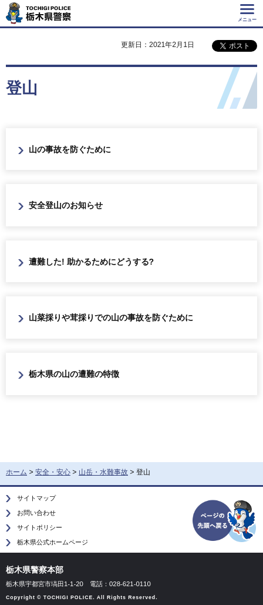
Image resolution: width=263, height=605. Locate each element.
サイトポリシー (39, 527)
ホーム (16, 472)
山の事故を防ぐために (70, 149)
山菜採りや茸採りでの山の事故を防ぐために (111, 317)
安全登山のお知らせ (66, 205)
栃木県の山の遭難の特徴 (74, 374)
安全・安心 (52, 472)
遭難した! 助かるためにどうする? (91, 261)
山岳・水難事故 (103, 472)
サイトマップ (36, 498)
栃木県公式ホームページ (52, 542)
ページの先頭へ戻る (225, 520)
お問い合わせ (36, 512)
